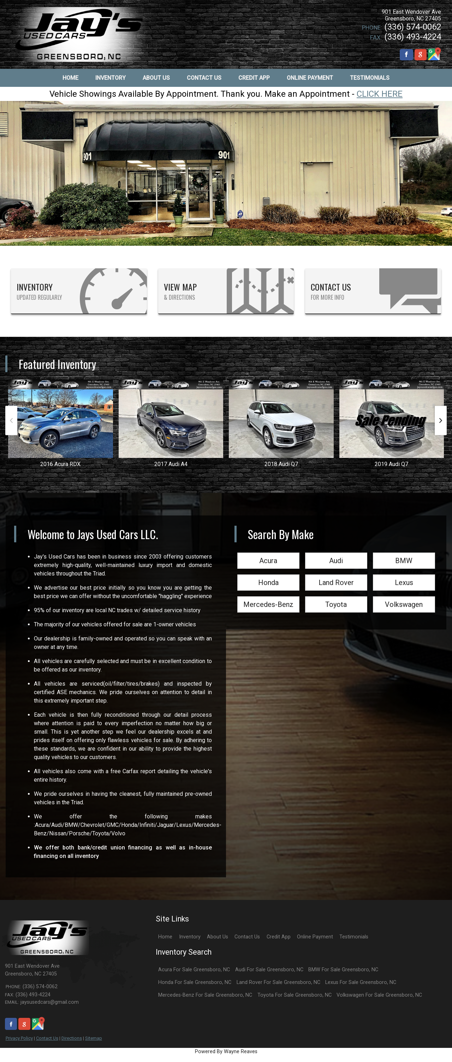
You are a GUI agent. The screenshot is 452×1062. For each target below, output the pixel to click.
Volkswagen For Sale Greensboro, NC (379, 995)
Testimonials (353, 937)
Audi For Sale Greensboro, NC (269, 970)
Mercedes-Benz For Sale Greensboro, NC (205, 995)
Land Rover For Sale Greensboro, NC (278, 982)
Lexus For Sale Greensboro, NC (360, 982)
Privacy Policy (19, 1038)
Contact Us (47, 1038)
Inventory (190, 937)
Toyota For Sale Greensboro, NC (294, 995)
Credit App (279, 937)
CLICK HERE (380, 94)
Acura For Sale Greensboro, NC (194, 970)
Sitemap (93, 1038)
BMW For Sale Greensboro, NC (343, 970)
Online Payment (315, 937)
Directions (71, 1038)
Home (165, 937)
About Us (217, 937)
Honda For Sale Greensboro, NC (194, 982)
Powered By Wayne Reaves (226, 1052)
